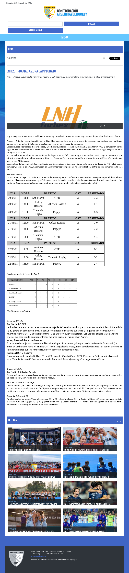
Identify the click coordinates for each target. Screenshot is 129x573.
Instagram (126, 3)
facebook (113, 3)
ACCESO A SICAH (35, 30)
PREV (101, 126)
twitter (117, 3)
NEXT (104, 126)
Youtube (122, 3)
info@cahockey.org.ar (38, 556)
